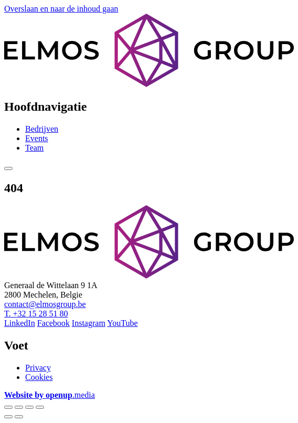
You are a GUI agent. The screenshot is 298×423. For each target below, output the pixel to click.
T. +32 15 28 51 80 (36, 313)
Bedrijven (41, 128)
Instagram (88, 323)
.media (49, 394)
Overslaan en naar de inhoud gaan (61, 8)
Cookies (38, 377)
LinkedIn (19, 323)
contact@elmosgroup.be (45, 304)
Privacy (38, 367)
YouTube (122, 323)
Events (36, 138)
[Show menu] (8, 168)
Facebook (53, 323)
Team (34, 147)
